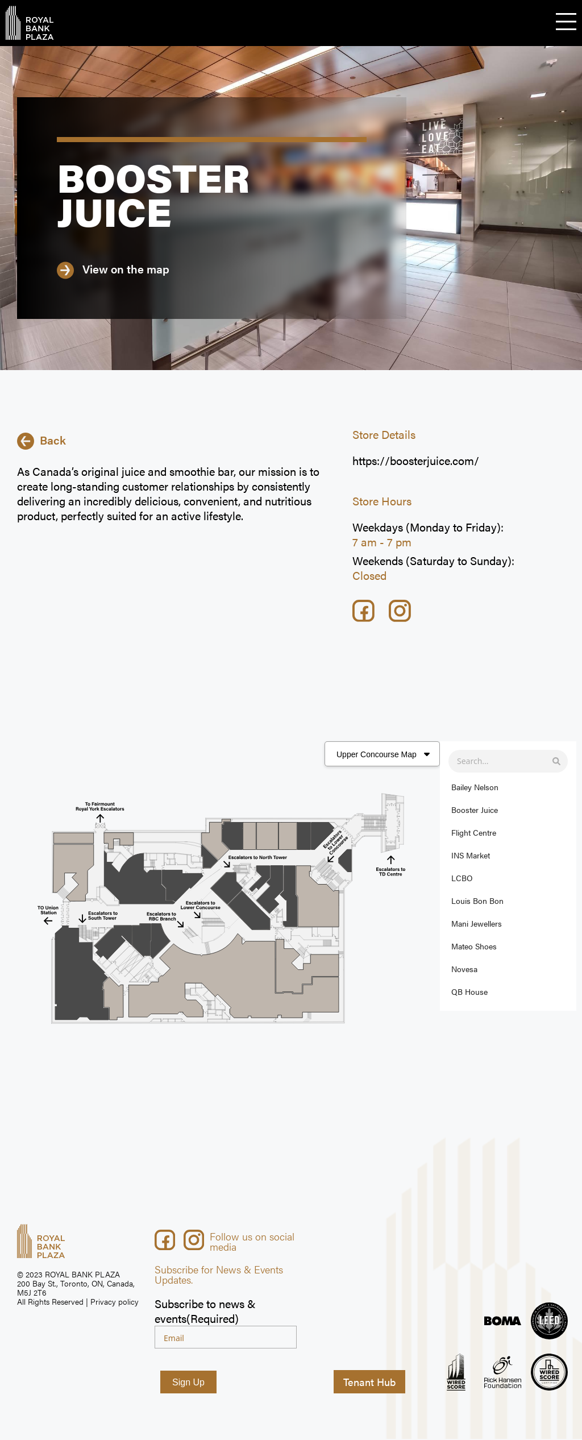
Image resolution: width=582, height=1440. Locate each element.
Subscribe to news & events (205, 1311)
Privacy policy (114, 1302)
